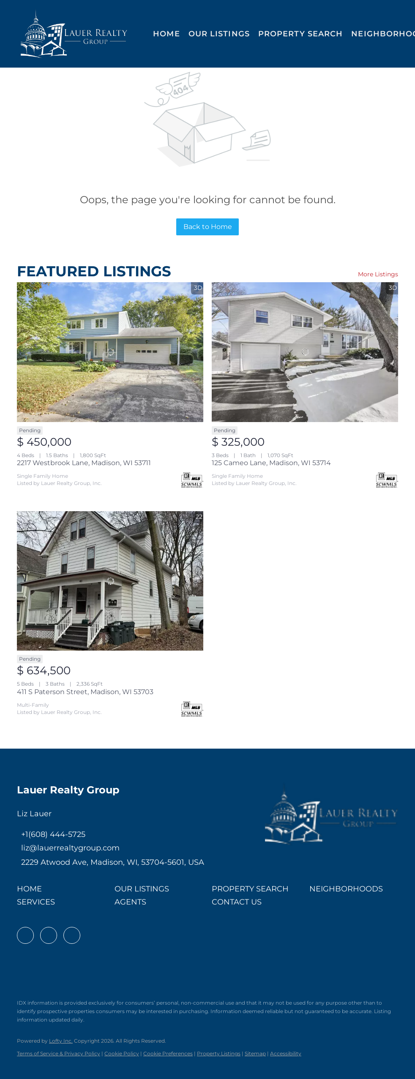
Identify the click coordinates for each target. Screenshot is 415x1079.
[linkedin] (48, 935)
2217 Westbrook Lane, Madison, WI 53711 (84, 463)
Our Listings (219, 33)
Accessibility (285, 1053)
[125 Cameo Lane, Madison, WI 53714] (305, 352)
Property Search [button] (300, 33)
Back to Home (207, 227)
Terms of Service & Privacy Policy (58, 1053)
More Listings (378, 274)
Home (166, 33)
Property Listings (218, 1053)
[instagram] (71, 935)
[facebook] (25, 935)
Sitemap (255, 1053)
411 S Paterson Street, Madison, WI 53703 (85, 692)
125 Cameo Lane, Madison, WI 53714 (271, 463)
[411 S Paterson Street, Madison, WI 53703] (110, 581)
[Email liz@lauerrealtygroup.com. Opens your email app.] (68, 848)
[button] (74, 33)
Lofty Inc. (61, 1041)
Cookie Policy (121, 1053)
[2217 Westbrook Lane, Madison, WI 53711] (110, 352)
